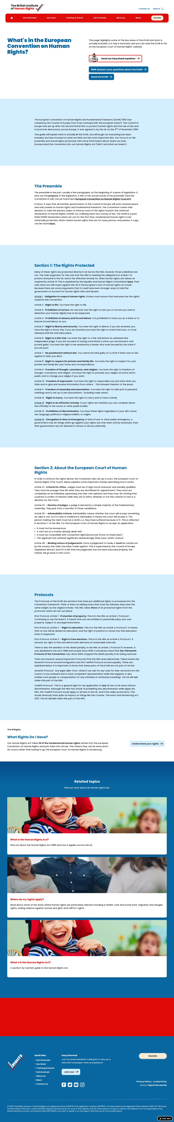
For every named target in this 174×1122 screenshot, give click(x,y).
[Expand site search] (156, 9)
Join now (69, 1071)
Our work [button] (51, 18)
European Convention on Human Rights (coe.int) (103, 198)
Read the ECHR (101, 77)
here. (52, 223)
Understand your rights (147, 744)
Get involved (42, 1072)
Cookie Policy (160, 1081)
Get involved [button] (100, 18)
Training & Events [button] (74, 18)
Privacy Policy (144, 1081)
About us (120, 18)
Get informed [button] (29, 18)
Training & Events (45, 1068)
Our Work (41, 1064)
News (39, 1080)
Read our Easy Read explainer (115, 58)
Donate (157, 17)
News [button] (138, 18)
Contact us (144, 8)
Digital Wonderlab (157, 1085)
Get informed (43, 1060)
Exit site (166, 1118)
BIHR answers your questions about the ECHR (118, 69)
